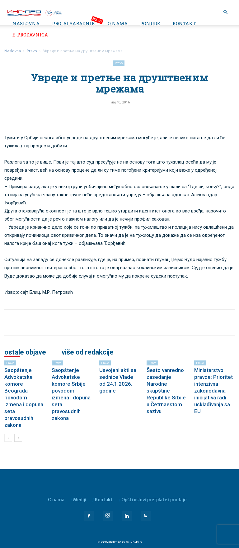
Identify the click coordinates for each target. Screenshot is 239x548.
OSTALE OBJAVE (25, 352)
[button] (225, 12)
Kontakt (184, 23)
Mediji (79, 500)
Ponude (150, 23)
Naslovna (26, 23)
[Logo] (34, 12)
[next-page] (18, 438)
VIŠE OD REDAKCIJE (88, 352)
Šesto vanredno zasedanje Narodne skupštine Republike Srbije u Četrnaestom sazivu (166, 390)
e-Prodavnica (30, 34)
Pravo (32, 51)
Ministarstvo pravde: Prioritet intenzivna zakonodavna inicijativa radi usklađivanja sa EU (213, 390)
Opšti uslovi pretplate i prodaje (153, 500)
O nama (118, 23)
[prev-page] (8, 438)
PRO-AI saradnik (73, 23)
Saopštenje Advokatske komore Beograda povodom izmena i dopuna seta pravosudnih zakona (23, 397)
